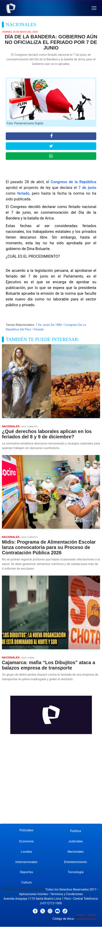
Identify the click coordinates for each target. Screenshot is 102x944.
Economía (26, 841)
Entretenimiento (75, 862)
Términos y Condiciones (66, 894)
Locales (26, 851)
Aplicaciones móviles (33, 894)
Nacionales (75, 851)
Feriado (39, 329)
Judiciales (75, 841)
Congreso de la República (73, 182)
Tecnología (76, 872)
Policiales (26, 830)
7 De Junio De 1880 (48, 325)
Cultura (26, 882)
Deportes (26, 872)
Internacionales (26, 862)
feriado (23, 193)
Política (75, 831)
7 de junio (87, 187)
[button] (94, 8)
